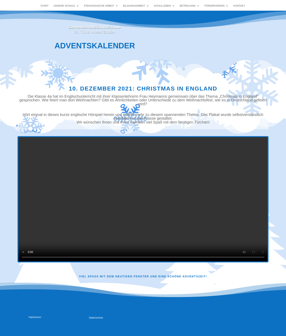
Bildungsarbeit (134, 5)
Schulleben (162, 5)
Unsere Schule (64, 5)
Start (44, 5)
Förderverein (214, 5)
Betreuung (188, 5)
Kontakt (239, 5)
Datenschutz (96, 317)
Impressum (35, 317)
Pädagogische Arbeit (99, 5)
